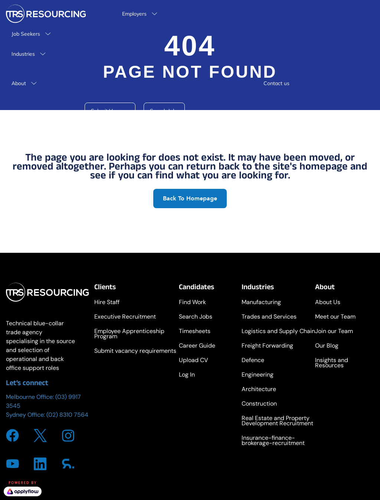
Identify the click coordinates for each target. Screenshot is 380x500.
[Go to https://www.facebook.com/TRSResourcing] (12, 435)
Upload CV (193, 361)
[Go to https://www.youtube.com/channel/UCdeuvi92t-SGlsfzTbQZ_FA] (12, 463)
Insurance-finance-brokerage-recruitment (273, 441)
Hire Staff (106, 303)
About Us (327, 303)
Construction (259, 404)
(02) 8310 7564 (67, 415)
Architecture (259, 390)
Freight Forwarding (267, 346)
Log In (187, 375)
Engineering (257, 375)
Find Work (192, 303)
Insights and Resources (331, 363)
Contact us (276, 83)
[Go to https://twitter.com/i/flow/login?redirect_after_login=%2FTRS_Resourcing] (40, 435)
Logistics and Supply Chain (278, 332)
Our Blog (326, 346)
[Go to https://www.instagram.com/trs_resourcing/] (68, 435)
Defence (253, 361)
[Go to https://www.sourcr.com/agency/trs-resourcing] (68, 463)
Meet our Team (335, 317)
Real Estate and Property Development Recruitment (277, 421)
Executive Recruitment (125, 317)
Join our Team (334, 332)
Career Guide (197, 346)
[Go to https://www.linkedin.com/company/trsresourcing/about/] (40, 463)
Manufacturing (261, 303)
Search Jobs (195, 317)
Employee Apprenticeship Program (129, 334)
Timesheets (194, 332)
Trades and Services (269, 317)
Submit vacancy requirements (135, 351)
